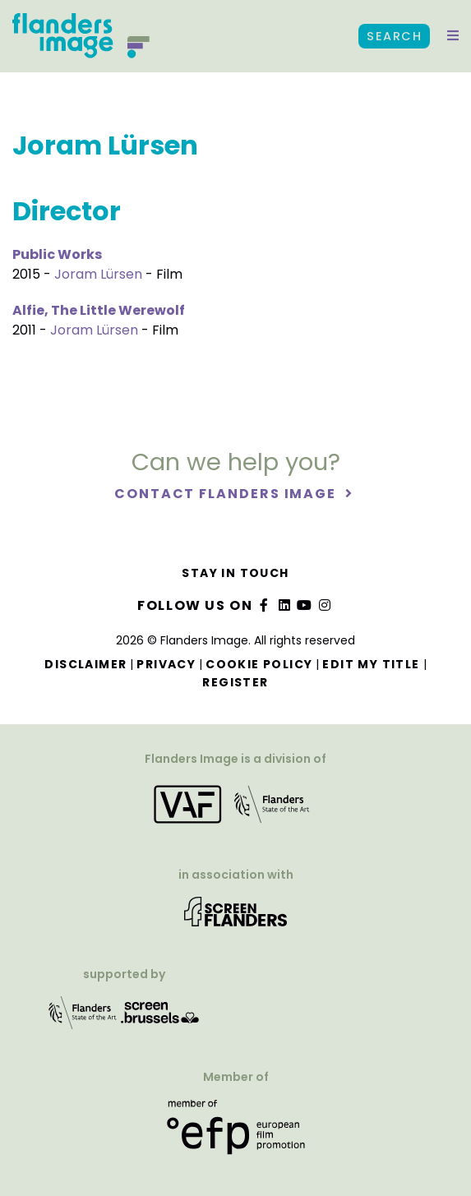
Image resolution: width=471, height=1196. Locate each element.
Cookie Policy (258, 664)
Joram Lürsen (98, 274)
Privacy (166, 664)
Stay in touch (235, 573)
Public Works (57, 254)
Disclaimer (85, 664)
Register (235, 682)
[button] (453, 36)
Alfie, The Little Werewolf (98, 310)
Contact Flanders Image (227, 493)
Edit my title (370, 664)
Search (394, 36)
